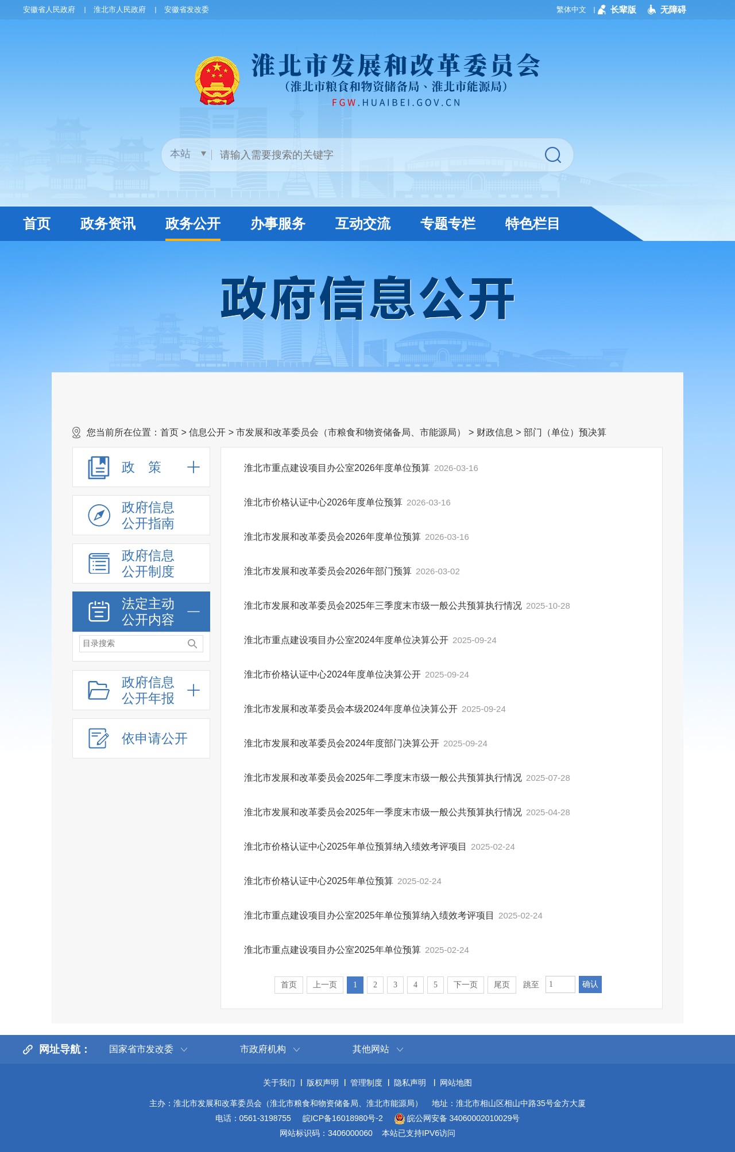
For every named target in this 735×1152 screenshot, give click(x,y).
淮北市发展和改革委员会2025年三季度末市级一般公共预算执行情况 (383, 605)
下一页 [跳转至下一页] (466, 984)
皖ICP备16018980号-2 (343, 1118)
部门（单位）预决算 (565, 432)
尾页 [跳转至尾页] (502, 984)
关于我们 (279, 1082)
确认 (590, 984)
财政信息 (495, 432)
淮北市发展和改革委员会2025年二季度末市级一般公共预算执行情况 (383, 778)
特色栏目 (532, 223)
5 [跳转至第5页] (436, 984)
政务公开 (192, 228)
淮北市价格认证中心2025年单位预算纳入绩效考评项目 (355, 846)
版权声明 (323, 1082)
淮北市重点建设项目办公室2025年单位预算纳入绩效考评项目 (369, 915)
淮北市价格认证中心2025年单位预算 (318, 881)
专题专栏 (447, 223)
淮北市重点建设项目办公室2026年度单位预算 (337, 468)
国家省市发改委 (141, 1049)
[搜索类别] (188, 153)
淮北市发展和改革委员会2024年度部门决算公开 (341, 743)
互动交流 (362, 223)
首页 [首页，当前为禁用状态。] (289, 984)
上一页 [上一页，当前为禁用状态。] (325, 984)
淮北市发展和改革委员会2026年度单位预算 (332, 537)
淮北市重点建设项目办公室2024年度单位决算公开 (346, 640)
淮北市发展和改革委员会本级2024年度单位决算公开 (351, 709)
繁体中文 (571, 9)
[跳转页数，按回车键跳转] (560, 984)
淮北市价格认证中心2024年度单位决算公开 (332, 674)
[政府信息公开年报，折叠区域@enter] (141, 690)
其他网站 (371, 1049)
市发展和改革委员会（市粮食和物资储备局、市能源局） (351, 432)
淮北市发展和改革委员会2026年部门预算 (328, 571)
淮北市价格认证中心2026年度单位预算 (323, 502)
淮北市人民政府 (120, 9)
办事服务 (277, 223)
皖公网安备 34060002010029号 (457, 1118)
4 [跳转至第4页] (415, 984)
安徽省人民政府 (49, 9)
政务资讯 (108, 223)
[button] (617, 10)
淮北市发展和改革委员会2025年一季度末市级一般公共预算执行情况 (383, 812)
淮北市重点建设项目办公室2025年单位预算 (332, 950)
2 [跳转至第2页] (375, 984)
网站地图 (456, 1082)
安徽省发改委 (186, 9)
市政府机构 (263, 1049)
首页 (37, 223)
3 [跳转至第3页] (395, 984)
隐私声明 (410, 1082)
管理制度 (366, 1082)
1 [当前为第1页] (355, 984)
